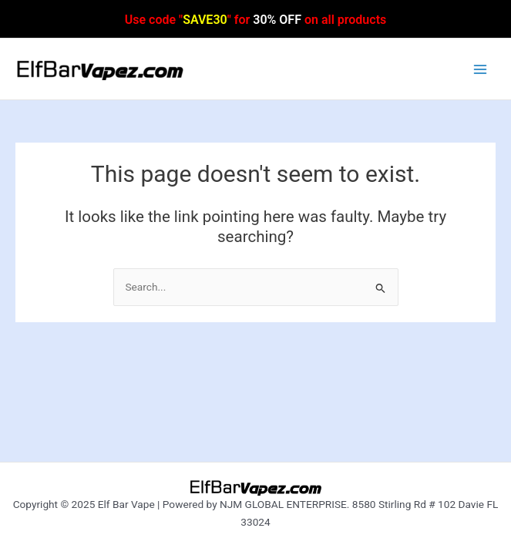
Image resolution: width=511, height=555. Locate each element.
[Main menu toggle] (481, 69)
